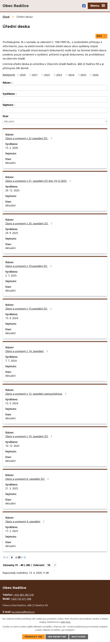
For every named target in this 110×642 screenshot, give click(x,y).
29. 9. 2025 (11, 233)
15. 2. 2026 (11, 147)
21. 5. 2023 (11, 488)
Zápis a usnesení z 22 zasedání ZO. (29, 138)
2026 (95, 75)
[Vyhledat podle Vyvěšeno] (55, 99)
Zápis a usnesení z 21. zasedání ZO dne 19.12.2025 (38, 181)
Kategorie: (9, 74)
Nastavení (78, 636)
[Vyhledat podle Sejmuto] (55, 110)
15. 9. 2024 (11, 318)
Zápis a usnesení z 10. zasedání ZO (29, 436)
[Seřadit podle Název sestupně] (12, 83)
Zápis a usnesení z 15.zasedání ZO (28, 308)
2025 (83, 75)
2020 (23, 75)
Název (7, 82)
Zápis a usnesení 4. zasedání (25, 521)
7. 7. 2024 (11, 360)
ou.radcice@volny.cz (23, 611)
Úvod (6, 16)
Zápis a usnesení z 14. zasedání (27, 351)
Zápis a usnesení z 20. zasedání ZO (29, 223)
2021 (35, 75)
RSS (101, 36)
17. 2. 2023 (11, 531)
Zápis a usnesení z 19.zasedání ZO (28, 266)
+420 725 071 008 (21, 598)
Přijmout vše (33, 636)
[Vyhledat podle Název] (55, 88)
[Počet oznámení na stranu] (51, 565)
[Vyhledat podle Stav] (55, 121)
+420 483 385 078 (23, 594)
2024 (71, 75)
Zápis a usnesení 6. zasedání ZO (27, 479)
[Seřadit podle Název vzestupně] (12, 82)
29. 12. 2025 (12, 190)
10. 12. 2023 (12, 445)
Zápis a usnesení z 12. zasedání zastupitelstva (36, 393)
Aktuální (10, 163)
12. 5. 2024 (11, 403)
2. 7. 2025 (11, 275)
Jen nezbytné (57, 636)
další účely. (66, 621)
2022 (47, 75)
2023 (59, 75)
